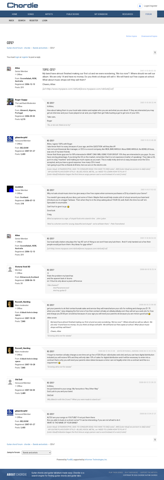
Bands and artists (40, 48)
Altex (17, 68)
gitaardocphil (21, 137)
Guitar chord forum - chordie (18, 48)
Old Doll (18, 379)
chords (154, 475)
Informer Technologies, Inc (96, 460)
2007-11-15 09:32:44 (148, 102)
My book (101, 14)
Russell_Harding (22, 302)
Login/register (150, 6)
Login (44, 20)
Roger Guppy (21, 100)
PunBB (70, 460)
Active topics (131, 36)
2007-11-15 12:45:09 (148, 140)
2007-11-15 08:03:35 (148, 71)
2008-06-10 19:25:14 (148, 269)
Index (11, 20)
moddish (19, 187)
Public (72, 14)
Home (14, 14)
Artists (49, 14)
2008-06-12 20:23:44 (106, 351)
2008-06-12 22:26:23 (147, 382)
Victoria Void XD (22, 267)
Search (21, 20)
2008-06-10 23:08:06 (147, 304)
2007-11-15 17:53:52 (148, 189)
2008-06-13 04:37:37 (148, 413)
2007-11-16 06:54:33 (148, 238)
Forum (149, 14)
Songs (31, 14)
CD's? (10, 42)
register (25, 57)
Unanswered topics (149, 36)
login (17, 57)
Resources (127, 14)
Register (34, 20)
